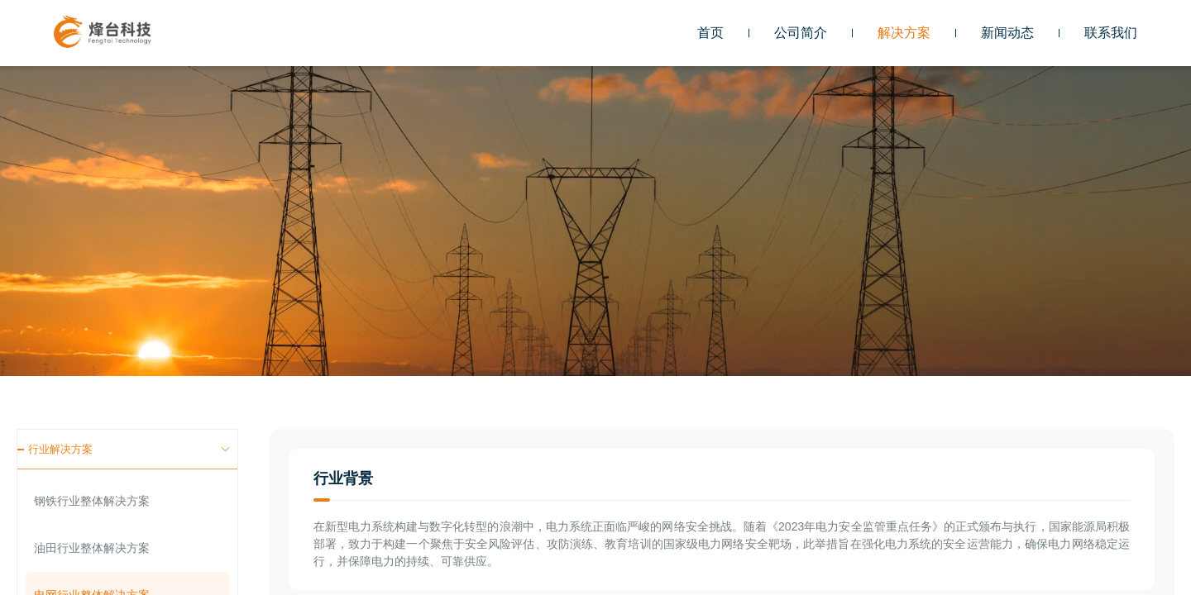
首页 (710, 33)
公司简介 (800, 33)
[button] (904, 33)
